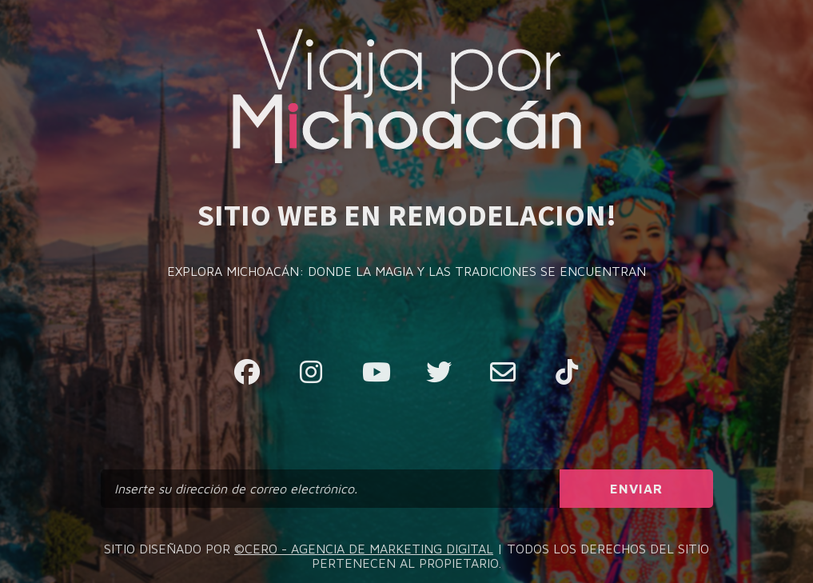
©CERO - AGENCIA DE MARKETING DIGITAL (363, 548)
